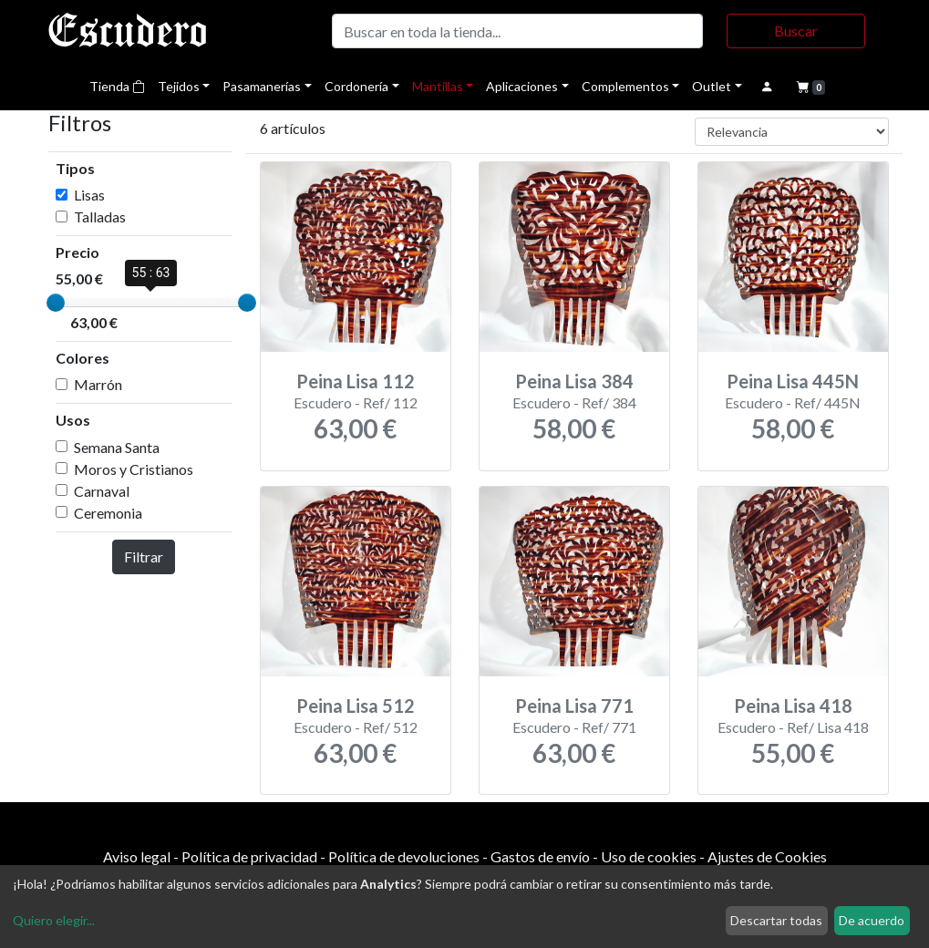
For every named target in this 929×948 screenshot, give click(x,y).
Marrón (98, 384)
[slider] (55, 303)
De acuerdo (871, 920)
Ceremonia (108, 512)
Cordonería (356, 86)
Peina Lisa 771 (574, 705)
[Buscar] (517, 31)
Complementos (625, 86)
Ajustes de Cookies (767, 856)
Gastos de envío (540, 856)
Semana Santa (117, 447)
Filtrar (143, 556)
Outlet (711, 86)
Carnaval (101, 491)
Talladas (100, 216)
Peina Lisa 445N (793, 381)
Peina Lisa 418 (793, 705)
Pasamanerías (261, 86)
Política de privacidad (249, 856)
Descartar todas (776, 920)
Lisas (89, 194)
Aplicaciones (522, 86)
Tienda (117, 86)
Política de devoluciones (404, 856)
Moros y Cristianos (133, 469)
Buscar (796, 30)
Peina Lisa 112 (355, 381)
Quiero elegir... (54, 920)
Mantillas (437, 86)
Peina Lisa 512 (355, 705)
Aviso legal (136, 856)
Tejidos (179, 86)
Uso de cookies (649, 856)
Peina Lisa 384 (574, 381)
